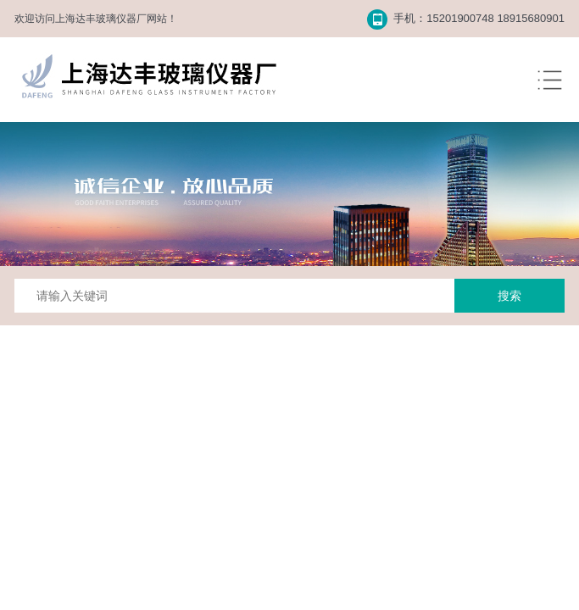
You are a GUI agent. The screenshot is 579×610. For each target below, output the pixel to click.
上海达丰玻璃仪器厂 (101, 19)
